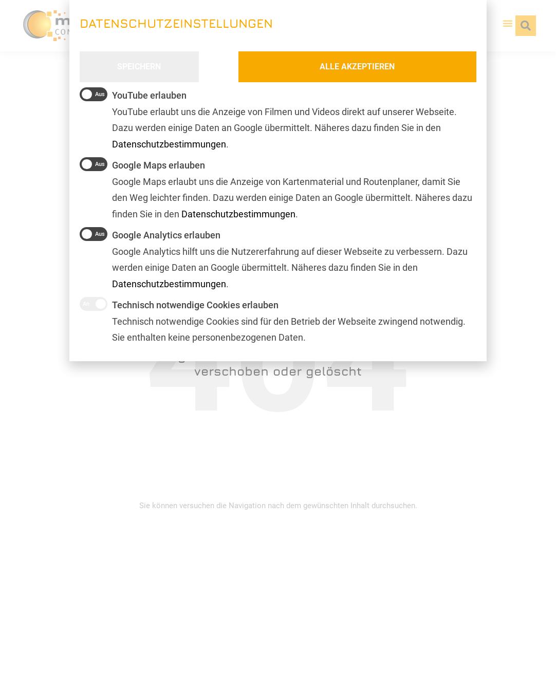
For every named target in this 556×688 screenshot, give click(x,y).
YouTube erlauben (133, 94)
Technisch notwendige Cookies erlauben (179, 304)
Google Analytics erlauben (150, 234)
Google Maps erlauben (142, 164)
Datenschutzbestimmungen (169, 283)
